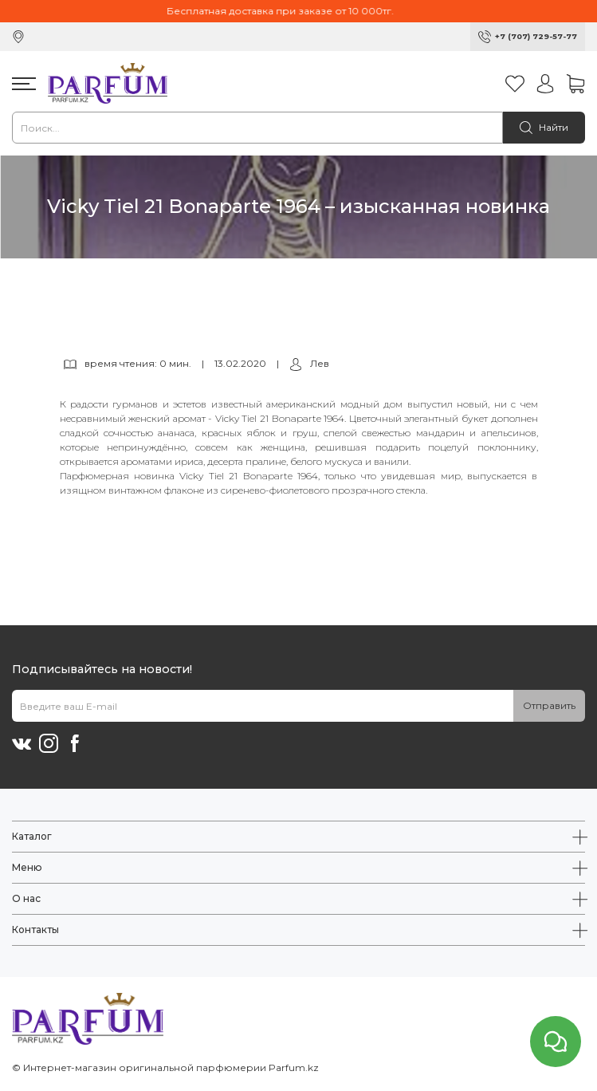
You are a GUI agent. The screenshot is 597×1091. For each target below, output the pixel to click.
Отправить (549, 705)
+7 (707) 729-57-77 (536, 36)
